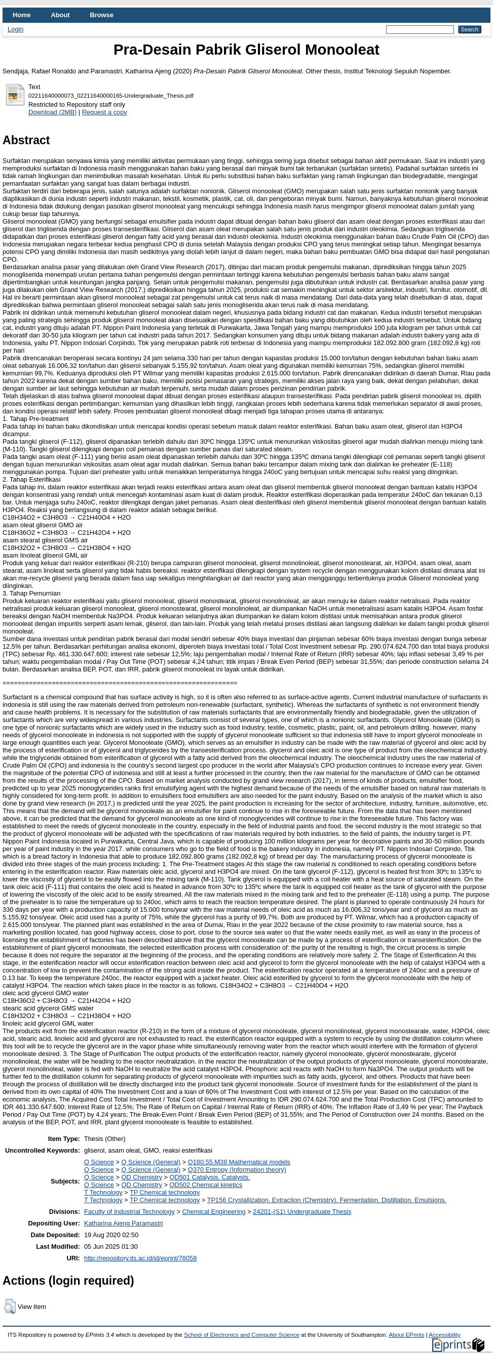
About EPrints (406, 1335)
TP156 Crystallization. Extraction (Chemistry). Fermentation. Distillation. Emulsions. (326, 1200)
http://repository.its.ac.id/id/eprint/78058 (140, 1258)
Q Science (99, 1162)
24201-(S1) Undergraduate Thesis (302, 1211)
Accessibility (445, 1335)
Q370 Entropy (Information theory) (237, 1169)
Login (15, 29)
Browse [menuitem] (101, 15)
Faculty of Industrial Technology (129, 1211)
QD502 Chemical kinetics (205, 1185)
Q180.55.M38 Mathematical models (239, 1162)
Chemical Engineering (214, 1211)
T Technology (103, 1192)
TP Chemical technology (165, 1192)
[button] (10, 1306)
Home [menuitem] (22, 15)
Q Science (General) (151, 1162)
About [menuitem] (60, 15)
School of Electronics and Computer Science (241, 1335)
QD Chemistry (142, 1177)
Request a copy (104, 112)
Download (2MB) (52, 112)
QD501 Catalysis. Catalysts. (209, 1177)
